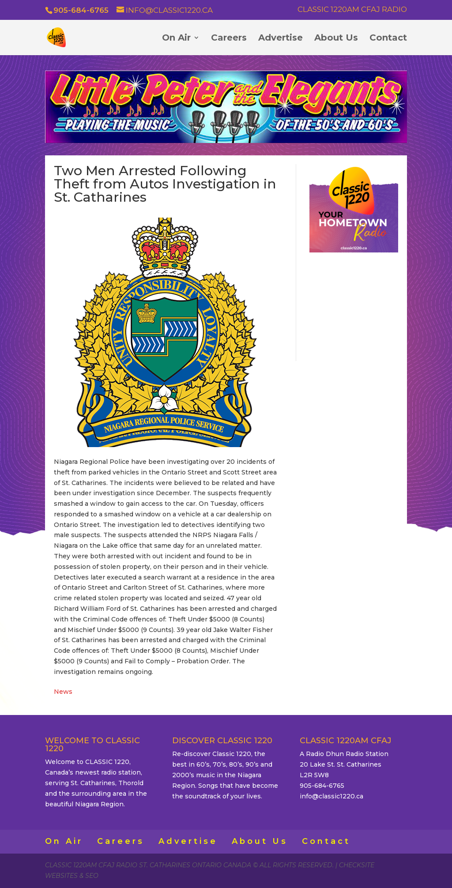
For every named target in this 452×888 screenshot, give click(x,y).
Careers (229, 38)
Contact (388, 38)
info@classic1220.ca (331, 796)
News (63, 692)
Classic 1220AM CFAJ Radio (352, 10)
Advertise (280, 38)
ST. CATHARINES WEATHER (353, 305)
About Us (336, 38)
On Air (176, 38)
